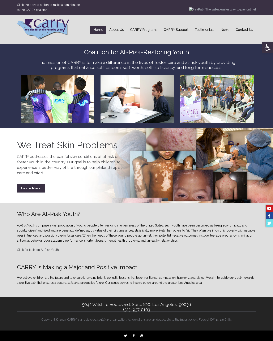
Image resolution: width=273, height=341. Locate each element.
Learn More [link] (31, 188)
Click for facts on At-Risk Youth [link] (38, 249)
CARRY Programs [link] (143, 30)
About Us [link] (116, 30)
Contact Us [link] (244, 30)
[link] (267, 47)
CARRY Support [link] (176, 30)
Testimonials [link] (204, 30)
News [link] (225, 30)
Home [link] (98, 30)
